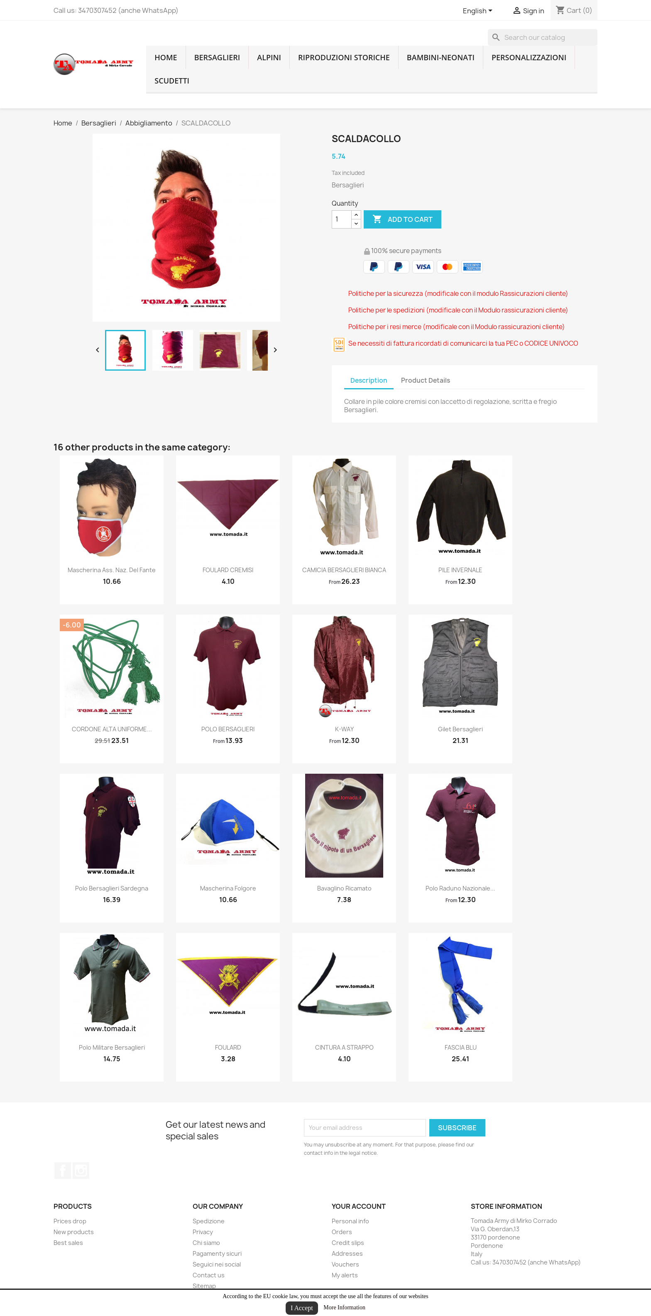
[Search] (542, 37)
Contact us (209, 1275)
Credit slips (348, 1243)
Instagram (81, 1170)
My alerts (345, 1275)
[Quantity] (342, 219)
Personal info (350, 1221)
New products (74, 1232)
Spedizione (209, 1221)
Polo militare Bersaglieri (112, 1047)
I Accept (302, 1307)
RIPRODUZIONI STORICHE (344, 57)
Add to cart (402, 219)
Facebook (62, 1170)
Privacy (203, 1232)
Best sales (68, 1243)
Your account (359, 1206)
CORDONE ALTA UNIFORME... (112, 729)
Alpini (269, 57)
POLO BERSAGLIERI (228, 729)
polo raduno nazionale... (460, 888)
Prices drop (70, 1221)
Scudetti (171, 81)
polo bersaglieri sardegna (111, 888)
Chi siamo (206, 1243)
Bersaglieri (217, 57)
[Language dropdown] (479, 11)
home (165, 57)
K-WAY (344, 729)
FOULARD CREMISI (228, 570)
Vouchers (345, 1264)
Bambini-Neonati (441, 57)
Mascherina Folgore (228, 888)
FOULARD (228, 1047)
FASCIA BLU (461, 1047)
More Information (344, 1307)
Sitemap (204, 1286)
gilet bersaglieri (460, 729)
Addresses (347, 1253)
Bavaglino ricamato (344, 888)
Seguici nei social (217, 1264)
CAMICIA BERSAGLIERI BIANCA (344, 570)
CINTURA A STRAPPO (344, 1047)
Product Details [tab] (425, 380)
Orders (342, 1232)
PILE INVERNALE (460, 570)
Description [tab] (368, 380)
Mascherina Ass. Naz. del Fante (112, 570)
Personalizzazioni (529, 57)
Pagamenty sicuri (217, 1253)
